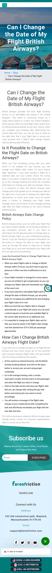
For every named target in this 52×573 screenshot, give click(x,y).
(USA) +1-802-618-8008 (26, 560)
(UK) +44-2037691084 (26, 569)
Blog (15, 72)
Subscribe (39, 457)
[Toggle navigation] (4, 5)
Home (7, 72)
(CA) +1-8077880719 (26, 564)
